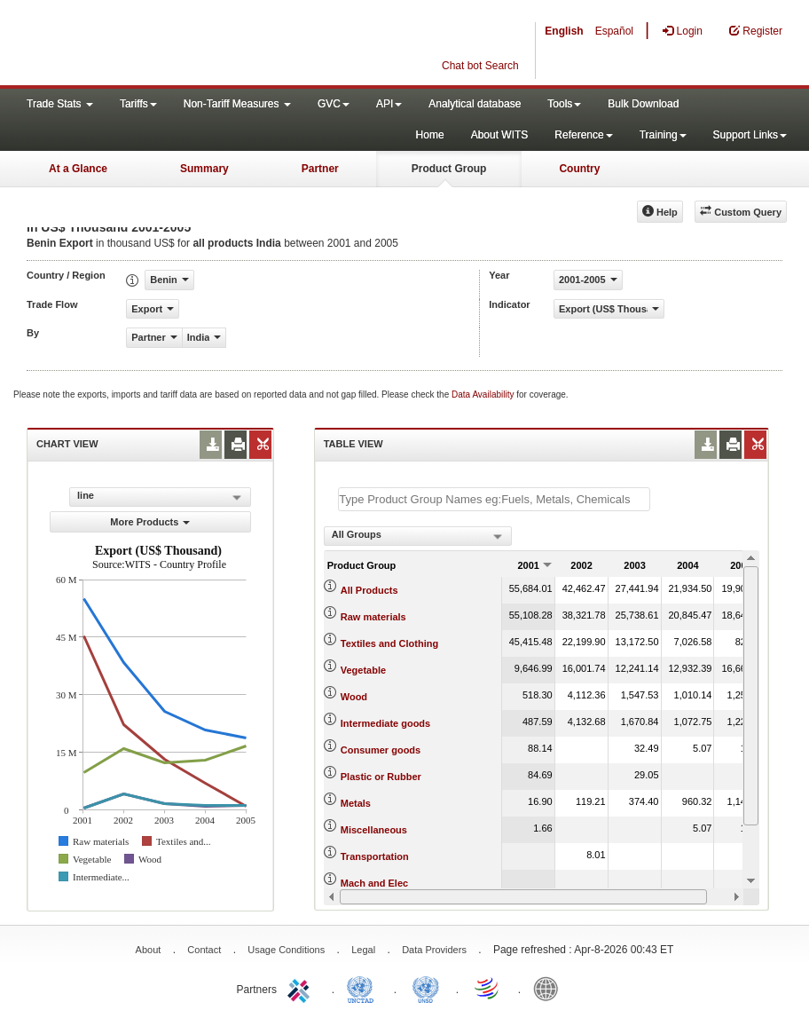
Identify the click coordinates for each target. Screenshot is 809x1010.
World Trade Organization (488, 988)
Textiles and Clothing (389, 643)
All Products (369, 590)
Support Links (750, 135)
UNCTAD (363, 988)
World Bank (550, 988)
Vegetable (363, 670)
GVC (334, 104)
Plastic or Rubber (381, 776)
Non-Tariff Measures (237, 104)
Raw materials (373, 617)
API (389, 104)
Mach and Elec (374, 883)
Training (663, 135)
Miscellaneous (374, 830)
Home (430, 135)
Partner (320, 168)
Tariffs (138, 104)
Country (579, 168)
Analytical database (474, 104)
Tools (564, 104)
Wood (354, 696)
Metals (356, 803)
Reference (583, 135)
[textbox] (494, 499)
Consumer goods (380, 750)
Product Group (449, 168)
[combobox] (418, 536)
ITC (301, 988)
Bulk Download (643, 104)
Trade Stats (60, 104)
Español (614, 31)
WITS (177, 44)
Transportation (375, 856)
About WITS (500, 135)
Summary (204, 168)
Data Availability (484, 394)
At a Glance (78, 168)
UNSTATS (426, 988)
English (564, 31)
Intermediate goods (385, 723)
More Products (150, 522)
